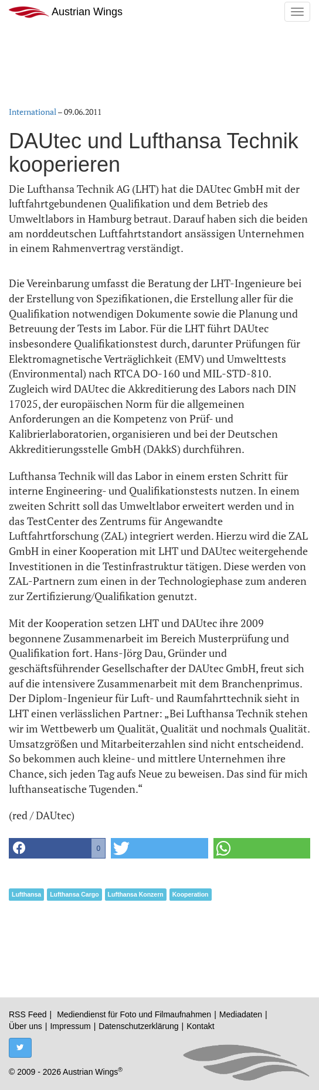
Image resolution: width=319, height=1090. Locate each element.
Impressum (70, 1026)
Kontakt (200, 1026)
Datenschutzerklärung (138, 1026)
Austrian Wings (66, 12)
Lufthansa (26, 894)
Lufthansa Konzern (136, 894)
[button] (57, 848)
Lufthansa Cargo (74, 894)
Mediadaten (240, 1014)
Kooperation (190, 894)
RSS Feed (28, 1014)
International (32, 111)
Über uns (25, 1026)
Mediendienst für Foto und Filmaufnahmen (134, 1014)
